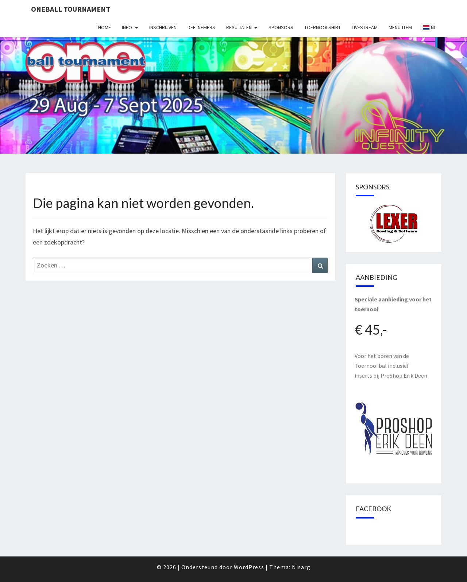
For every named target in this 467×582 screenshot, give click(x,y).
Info (127, 27)
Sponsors (281, 27)
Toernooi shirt (322, 27)
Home (104, 27)
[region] (394, 223)
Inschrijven (163, 27)
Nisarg (301, 567)
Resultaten (239, 27)
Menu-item (400, 27)
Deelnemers (201, 27)
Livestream (365, 27)
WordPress (249, 567)
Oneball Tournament (70, 9)
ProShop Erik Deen (404, 375)
